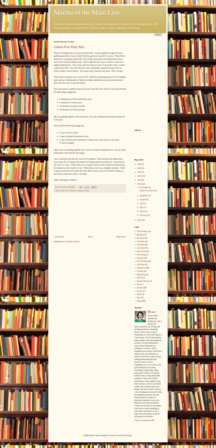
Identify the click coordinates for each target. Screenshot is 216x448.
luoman (112, 435)
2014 (139, 180)
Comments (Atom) (72, 241)
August (143, 199)
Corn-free (140, 248)
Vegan (139, 301)
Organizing (141, 274)
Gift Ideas (141, 264)
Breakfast (140, 238)
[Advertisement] (90, 214)
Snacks (86, 191)
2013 (139, 184)
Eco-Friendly (142, 261)
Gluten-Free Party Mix (69, 47)
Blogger (129, 435)
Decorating (141, 255)
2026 (139, 164)
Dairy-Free (64, 191)
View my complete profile (144, 420)
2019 (139, 172)
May (142, 207)
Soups (139, 294)
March (142, 211)
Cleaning (140, 245)
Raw (138, 284)
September (144, 196)
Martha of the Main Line (87, 12)
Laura (153, 312)
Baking (139, 235)
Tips (138, 298)
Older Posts (120, 237)
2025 (139, 168)
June (142, 203)
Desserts (140, 258)
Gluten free (73, 191)
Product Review (143, 281)
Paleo (139, 278)
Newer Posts (59, 237)
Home (90, 237)
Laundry (140, 271)
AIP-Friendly (142, 231)
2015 (139, 176)
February (143, 215)
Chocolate (141, 241)
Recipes (80, 191)
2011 (139, 220)
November (144, 187)
